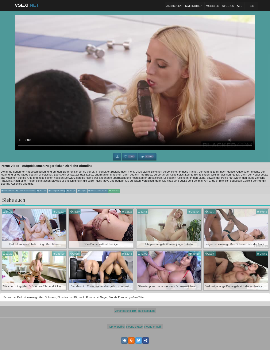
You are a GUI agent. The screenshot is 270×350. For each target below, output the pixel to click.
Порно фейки (116, 326)
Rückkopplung (146, 310)
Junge (71, 190)
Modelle (212, 5)
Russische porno (97, 190)
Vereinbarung (125, 310)
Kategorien (193, 5)
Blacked (114, 190)
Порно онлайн (153, 326)
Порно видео (134, 326)
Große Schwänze (25, 190)
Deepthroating (57, 190)
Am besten (174, 5)
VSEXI (27, 5)
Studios (228, 5)
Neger (82, 190)
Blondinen (7, 190)
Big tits (41, 190)
